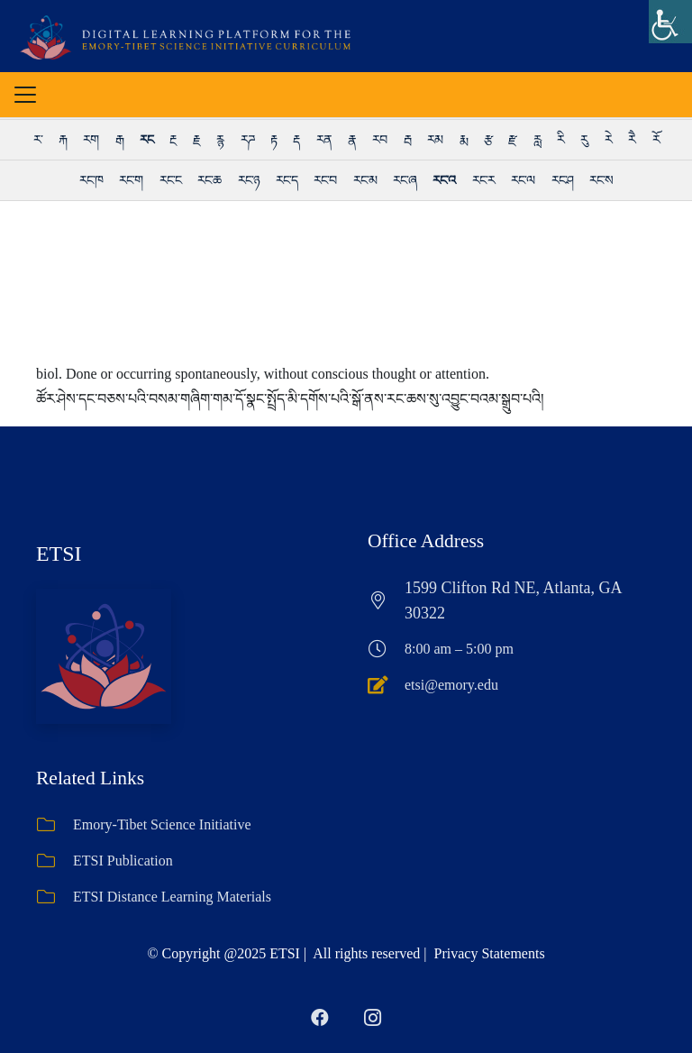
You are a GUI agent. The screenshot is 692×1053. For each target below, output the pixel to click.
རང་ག (130, 180)
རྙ (219, 140)
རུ (583, 140)
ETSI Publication (123, 860)
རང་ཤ (562, 180)
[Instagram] (372, 1017)
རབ (379, 140)
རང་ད (286, 180)
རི (560, 140)
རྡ (296, 140)
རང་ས (601, 180)
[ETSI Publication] (54, 861)
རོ (656, 140)
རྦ (407, 140)
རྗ (196, 140)
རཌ (247, 140)
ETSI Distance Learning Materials (172, 896)
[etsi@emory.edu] (386, 685)
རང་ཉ (249, 180)
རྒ (119, 140)
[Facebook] (319, 1017)
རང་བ (325, 180)
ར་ (37, 140)
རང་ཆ (209, 180)
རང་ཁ (91, 180)
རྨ (464, 140)
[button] (25, 94)
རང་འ (443, 180)
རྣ (352, 140)
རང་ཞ (404, 180)
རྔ (172, 140)
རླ (537, 140)
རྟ (273, 140)
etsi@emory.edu (451, 684)
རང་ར (483, 180)
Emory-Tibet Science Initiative (162, 824)
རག (90, 140)
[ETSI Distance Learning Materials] (54, 897)
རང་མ (365, 180)
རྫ (512, 140)
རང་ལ (522, 180)
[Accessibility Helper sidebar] (670, 21)
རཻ (631, 140)
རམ (434, 140)
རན (324, 140)
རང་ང (170, 180)
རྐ (63, 140)
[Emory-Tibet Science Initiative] (54, 825)
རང (146, 140)
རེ (608, 140)
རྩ (488, 140)
